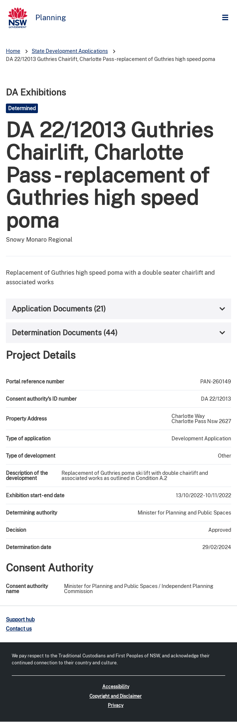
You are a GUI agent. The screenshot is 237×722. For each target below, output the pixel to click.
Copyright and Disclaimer (115, 696)
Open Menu (227, 18)
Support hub (20, 619)
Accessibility (115, 686)
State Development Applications (70, 51)
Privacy (115, 705)
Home (13, 51)
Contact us (19, 629)
